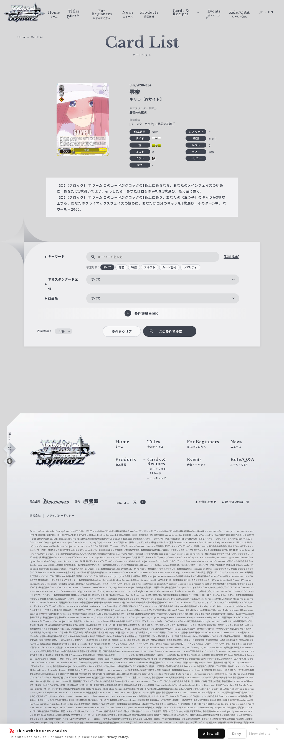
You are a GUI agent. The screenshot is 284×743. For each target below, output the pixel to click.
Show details (260, 733)
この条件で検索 (170, 331)
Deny (236, 733)
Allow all (211, 733)
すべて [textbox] (95, 279)
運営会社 (35, 515)
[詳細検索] (231, 256)
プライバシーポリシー (60, 515)
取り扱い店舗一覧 (237, 502)
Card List (37, 37)
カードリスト (158, 469)
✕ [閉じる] (277, 729)
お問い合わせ (208, 502)
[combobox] (162, 280)
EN (270, 12)
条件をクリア (122, 331)
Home (21, 37)
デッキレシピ (158, 478)
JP (261, 12)
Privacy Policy (116, 736)
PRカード (155, 473)
